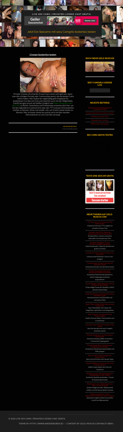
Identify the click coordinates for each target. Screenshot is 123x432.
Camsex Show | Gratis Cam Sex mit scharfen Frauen (100, 264)
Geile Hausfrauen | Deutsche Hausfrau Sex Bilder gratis (100, 295)
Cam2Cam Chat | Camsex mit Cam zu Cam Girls (100, 254)
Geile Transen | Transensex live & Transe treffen (100, 315)
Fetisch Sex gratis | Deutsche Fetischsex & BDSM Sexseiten (100, 272)
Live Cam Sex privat (70, 128)
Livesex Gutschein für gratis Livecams (100, 113)
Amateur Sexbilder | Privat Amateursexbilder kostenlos (99, 243)
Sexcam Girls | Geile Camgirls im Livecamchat (100, 356)
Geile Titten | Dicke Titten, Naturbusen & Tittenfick (100, 305)
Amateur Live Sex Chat (99, 116)
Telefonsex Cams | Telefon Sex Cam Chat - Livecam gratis (100, 385)
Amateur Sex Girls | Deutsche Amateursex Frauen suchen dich (100, 233)
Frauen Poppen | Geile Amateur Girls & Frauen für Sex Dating (100, 284)
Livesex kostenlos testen (43, 54)
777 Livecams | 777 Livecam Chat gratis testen (99, 223)
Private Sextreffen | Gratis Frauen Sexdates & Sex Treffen (99, 346)
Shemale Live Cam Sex (99, 120)
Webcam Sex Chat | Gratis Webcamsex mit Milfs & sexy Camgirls (100, 395)
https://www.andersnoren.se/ (47, 423)
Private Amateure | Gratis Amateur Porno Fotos (100, 336)
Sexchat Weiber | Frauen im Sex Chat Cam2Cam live (99, 364)
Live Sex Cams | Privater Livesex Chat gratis (61, 14)
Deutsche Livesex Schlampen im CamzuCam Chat (100, 108)
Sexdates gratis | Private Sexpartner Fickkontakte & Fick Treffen (100, 374)
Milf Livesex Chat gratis (100, 124)
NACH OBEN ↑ (107, 423)
